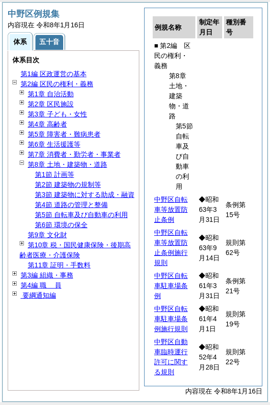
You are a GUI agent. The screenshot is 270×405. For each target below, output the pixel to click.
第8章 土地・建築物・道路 (67, 164)
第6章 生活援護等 (54, 144)
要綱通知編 (38, 295)
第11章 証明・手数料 (59, 265)
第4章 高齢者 (47, 124)
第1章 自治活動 (51, 94)
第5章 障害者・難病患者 (64, 134)
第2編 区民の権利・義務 (57, 84)
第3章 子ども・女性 (57, 114)
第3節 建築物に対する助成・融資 (85, 194)
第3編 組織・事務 (47, 275)
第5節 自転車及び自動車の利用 (81, 215)
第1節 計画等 (54, 174)
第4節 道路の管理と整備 (71, 204)
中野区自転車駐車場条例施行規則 (171, 319)
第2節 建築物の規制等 (68, 184)
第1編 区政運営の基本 (54, 74)
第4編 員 (41, 285)
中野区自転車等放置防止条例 (171, 209)
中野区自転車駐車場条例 (171, 286)
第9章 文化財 (47, 235)
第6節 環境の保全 (61, 225)
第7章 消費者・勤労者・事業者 (74, 154)
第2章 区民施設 (51, 104)
